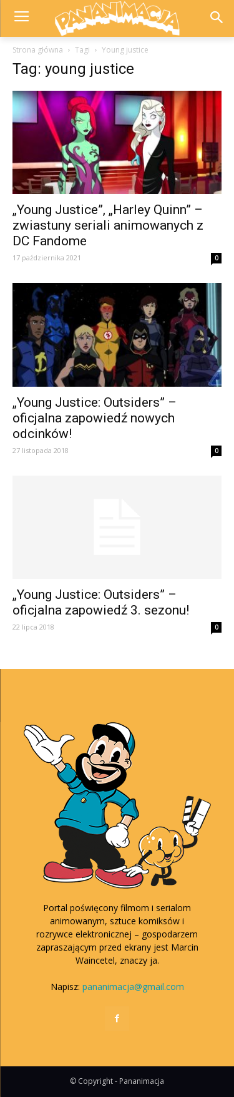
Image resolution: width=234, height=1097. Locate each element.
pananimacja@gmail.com (133, 986)
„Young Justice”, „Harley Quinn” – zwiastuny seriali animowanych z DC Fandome (107, 225)
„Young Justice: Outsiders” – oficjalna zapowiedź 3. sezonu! (100, 602)
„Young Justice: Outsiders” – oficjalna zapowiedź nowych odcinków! (94, 418)
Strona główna (37, 49)
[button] (216, 18)
